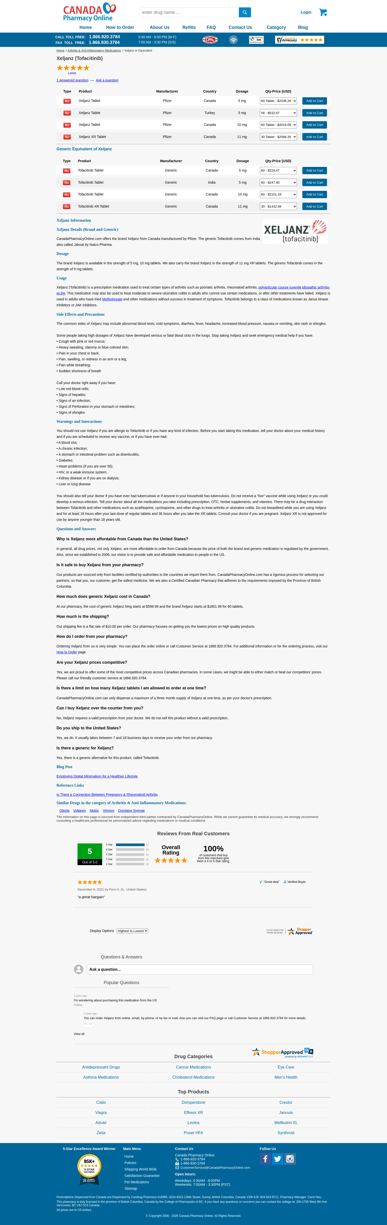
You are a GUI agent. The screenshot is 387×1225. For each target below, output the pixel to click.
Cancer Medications (193, 1067)
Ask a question (107, 80)
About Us (160, 27)
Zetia (101, 1133)
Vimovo (108, 811)
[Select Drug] (278, 101)
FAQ (211, 27)
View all (79, 1034)
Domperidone (193, 1102)
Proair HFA (193, 1133)
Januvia (286, 1112)
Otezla (64, 811)
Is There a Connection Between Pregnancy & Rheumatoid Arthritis (107, 795)
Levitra (193, 1123)
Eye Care (286, 1067)
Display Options (102, 931)
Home (85, 27)
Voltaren (79, 811)
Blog (303, 27)
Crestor (285, 1102)
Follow (78, 1005)
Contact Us (240, 27)
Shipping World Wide (140, 1169)
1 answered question (72, 80)
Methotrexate (112, 299)
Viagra (101, 1112)
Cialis (101, 1102)
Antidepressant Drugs (101, 1067)
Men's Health (285, 1077)
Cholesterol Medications (194, 1077)
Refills (189, 27)
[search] (245, 12)
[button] (86, 1024)
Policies (130, 1163)
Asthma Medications (101, 1077)
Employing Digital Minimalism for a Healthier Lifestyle (97, 776)
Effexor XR (193, 1112)
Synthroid (286, 1133)
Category (276, 27)
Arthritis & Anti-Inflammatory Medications (94, 50)
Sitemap (130, 1188)
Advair (101, 1123)
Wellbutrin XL (286, 1123)
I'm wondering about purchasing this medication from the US (115, 1000)
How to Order (120, 27)
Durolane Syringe (131, 811)
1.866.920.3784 (104, 36)
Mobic (94, 811)
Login (306, 12)
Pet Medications (136, 1182)
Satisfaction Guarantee (141, 1176)
